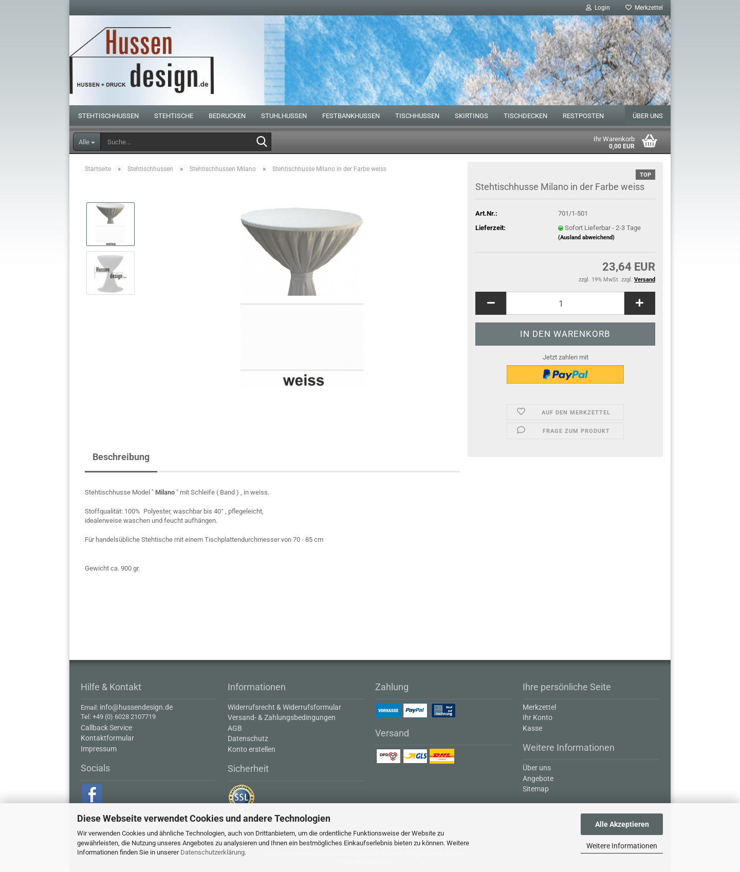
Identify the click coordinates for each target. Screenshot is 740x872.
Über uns (648, 116)
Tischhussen (417, 116)
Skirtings (471, 116)
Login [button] (598, 7)
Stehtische (173, 116)
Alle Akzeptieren (622, 824)
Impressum (99, 749)
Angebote (538, 778)
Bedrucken (227, 116)
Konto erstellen (251, 749)
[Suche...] (87, 141)
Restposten (583, 116)
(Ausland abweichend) (586, 237)
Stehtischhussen (108, 116)
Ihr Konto (537, 717)
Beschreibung (121, 456)
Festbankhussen (351, 116)
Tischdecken (525, 116)
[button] (490, 303)
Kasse (532, 728)
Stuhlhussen (284, 116)
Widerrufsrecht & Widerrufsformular (284, 707)
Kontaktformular (107, 738)
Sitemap (536, 789)
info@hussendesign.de (136, 707)
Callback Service (106, 728)
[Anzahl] (565, 303)
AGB (235, 728)
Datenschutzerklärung (212, 852)
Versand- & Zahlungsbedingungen (282, 717)
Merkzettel (644, 7)
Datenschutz (248, 738)
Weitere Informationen (621, 846)
